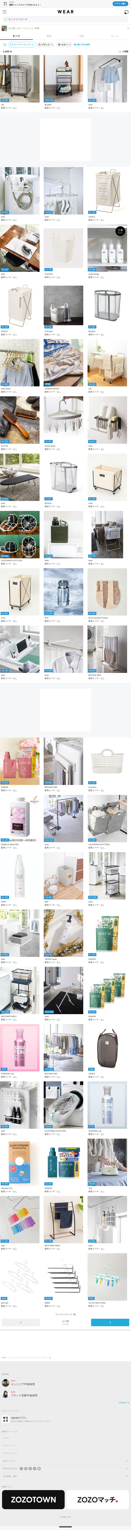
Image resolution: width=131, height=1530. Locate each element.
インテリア (15, 1358)
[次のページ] (110, 1322)
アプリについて (10, 1453)
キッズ (115, 36)
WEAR (4, 1358)
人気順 (123, 51)
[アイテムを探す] (65, 19)
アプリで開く (120, 4)
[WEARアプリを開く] (126, 12)
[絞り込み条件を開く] (5, 45)
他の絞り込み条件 (82, 44)
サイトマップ (9, 1445)
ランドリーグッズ (30, 1358)
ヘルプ (6, 1438)
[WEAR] (65, 11)
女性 (81, 36)
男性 (49, 36)
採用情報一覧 (124, 1403)
